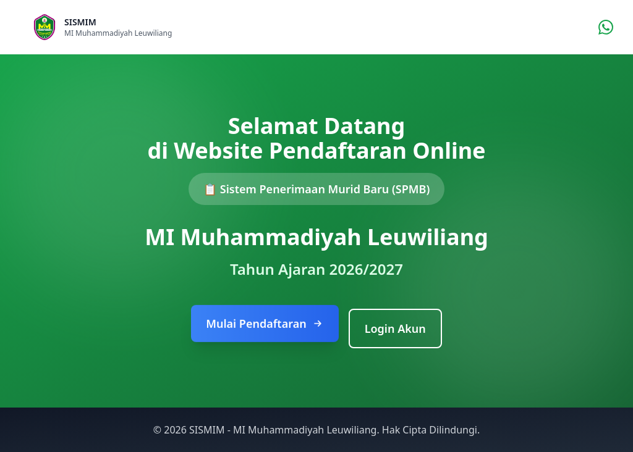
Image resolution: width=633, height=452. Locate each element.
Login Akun (395, 328)
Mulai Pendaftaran (264, 324)
